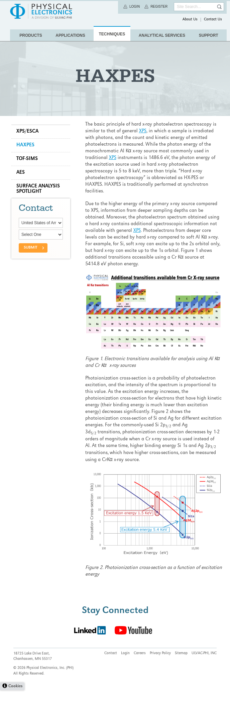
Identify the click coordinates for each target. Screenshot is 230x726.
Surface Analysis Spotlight (40, 215)
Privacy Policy (160, 689)
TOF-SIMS (29, 185)
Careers (140, 689)
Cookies (15, 722)
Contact (110, 689)
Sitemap (181, 689)
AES (22, 199)
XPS (143, 158)
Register (158, 6)
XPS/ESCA (29, 158)
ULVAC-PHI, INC (204, 689)
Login (134, 6)
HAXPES (27, 172)
